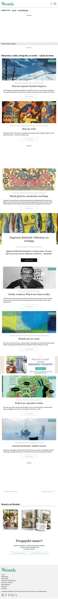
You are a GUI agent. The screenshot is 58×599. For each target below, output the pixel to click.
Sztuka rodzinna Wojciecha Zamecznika (29, 295)
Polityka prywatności (8, 581)
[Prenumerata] (12, 596)
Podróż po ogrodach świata (29, 404)
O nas (3, 575)
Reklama (4, 587)
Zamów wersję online (19, 553)
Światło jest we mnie (29, 339)
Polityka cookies (6, 583)
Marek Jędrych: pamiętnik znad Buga (29, 196)
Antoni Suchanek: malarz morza (29, 446)
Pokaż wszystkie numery (39, 553)
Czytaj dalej (29, 96)
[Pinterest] (9, 596)
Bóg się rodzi (29, 129)
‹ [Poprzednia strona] (10, 492)
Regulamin (4, 579)
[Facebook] (6, 596)
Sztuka (52, 103)
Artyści (52, 61)
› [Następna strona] (48, 492)
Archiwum (4, 577)
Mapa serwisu (5, 585)
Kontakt (4, 589)
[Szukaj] (51, 3)
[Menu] (55, 3)
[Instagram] (2, 596)
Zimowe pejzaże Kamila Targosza (29, 86)
